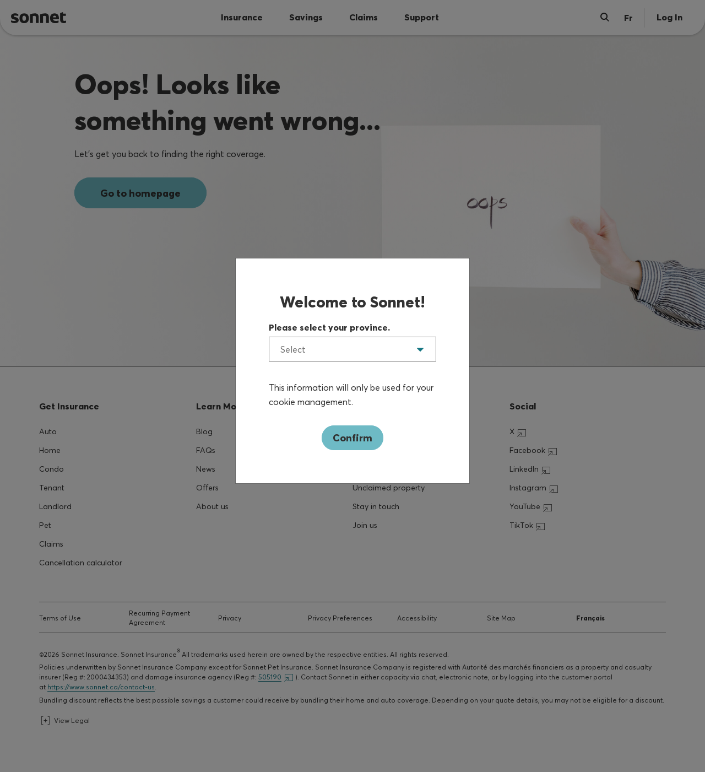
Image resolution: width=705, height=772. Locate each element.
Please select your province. (329, 327)
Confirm (352, 437)
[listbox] (352, 349)
